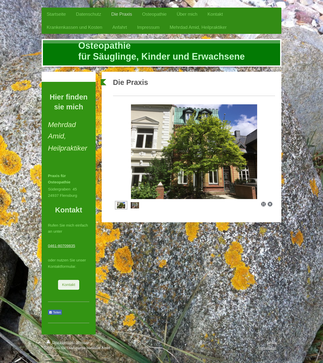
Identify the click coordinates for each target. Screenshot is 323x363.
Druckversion (60, 342)
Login (271, 342)
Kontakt (68, 284)
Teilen (55, 312)
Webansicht (267, 348)
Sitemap (82, 342)
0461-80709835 (61, 246)
